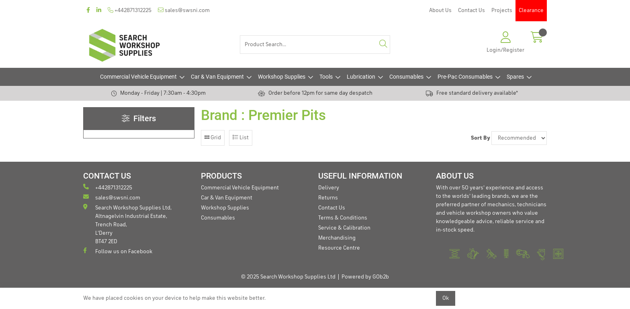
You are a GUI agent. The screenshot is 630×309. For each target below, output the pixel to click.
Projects (501, 10)
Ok (445, 298)
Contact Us (471, 10)
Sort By (480, 138)
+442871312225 (129, 10)
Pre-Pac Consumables (465, 76)
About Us (440, 10)
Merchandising (337, 238)
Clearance (531, 10)
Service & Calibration (344, 228)
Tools (326, 76)
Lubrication (361, 76)
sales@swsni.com (184, 10)
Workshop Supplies (281, 76)
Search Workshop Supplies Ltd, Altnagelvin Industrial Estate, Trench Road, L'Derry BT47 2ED (127, 224)
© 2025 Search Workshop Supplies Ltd (288, 277)
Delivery (328, 188)
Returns (328, 198)
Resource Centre (339, 248)
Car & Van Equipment (217, 76)
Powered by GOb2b (365, 277)
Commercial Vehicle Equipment (138, 76)
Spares (515, 76)
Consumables (406, 76)
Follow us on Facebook (117, 251)
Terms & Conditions (342, 218)
